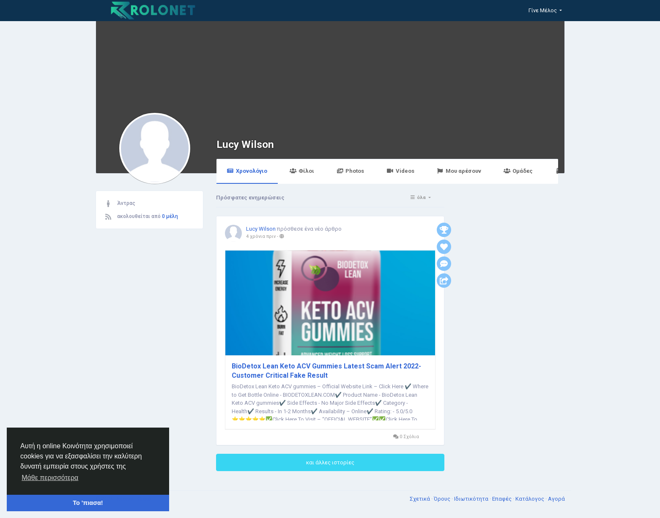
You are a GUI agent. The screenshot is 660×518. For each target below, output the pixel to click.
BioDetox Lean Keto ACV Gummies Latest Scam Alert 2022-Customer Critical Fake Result (326, 370)
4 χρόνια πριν (261, 236)
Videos (400, 171)
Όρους (443, 499)
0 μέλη (170, 216)
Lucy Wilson (245, 144)
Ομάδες (518, 171)
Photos (350, 171)
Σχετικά (420, 499)
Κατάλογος (530, 499)
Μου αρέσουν (459, 171)
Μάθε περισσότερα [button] (50, 477)
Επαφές (502, 499)
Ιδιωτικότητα (472, 499)
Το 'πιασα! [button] (88, 502)
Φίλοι (302, 171)
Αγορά (556, 499)
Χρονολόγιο (247, 171)
